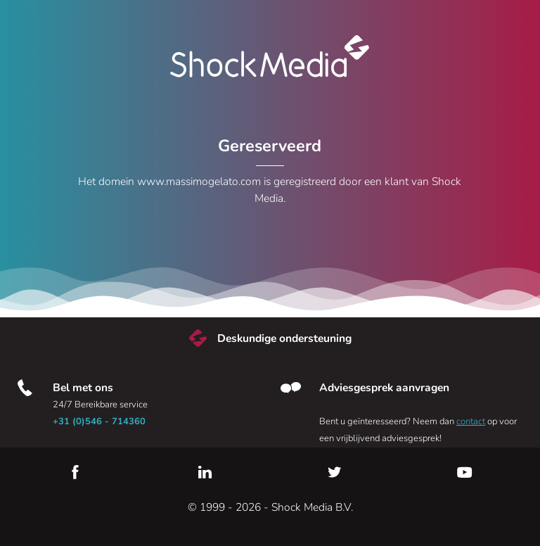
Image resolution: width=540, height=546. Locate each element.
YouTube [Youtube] (465, 472)
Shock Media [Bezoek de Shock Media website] (270, 56)
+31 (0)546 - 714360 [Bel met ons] (99, 421)
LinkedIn (205, 472)
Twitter (335, 472)
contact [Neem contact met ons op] (470, 421)
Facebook (75, 472)
